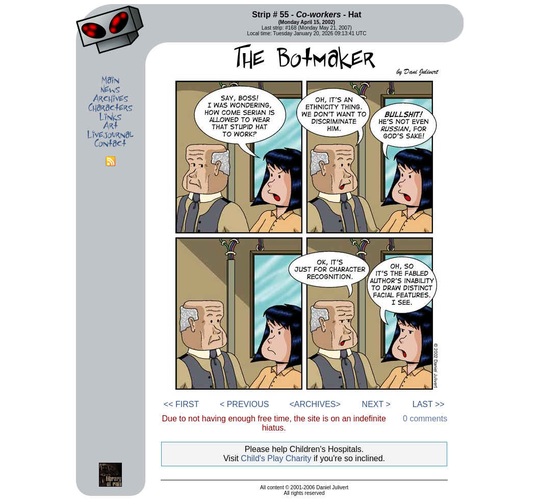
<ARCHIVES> (314, 404)
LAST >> (429, 404)
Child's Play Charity (276, 458)
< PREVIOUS (244, 404)
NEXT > (376, 404)
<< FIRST (181, 404)
